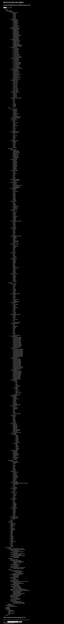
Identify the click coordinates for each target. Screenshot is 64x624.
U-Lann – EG (15, 82)
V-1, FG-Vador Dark (16, 64)
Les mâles (15, 380)
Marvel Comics (16, 267)
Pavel (14, 193)
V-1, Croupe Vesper (16, 67)
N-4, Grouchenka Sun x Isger (16, 235)
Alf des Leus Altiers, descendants (19, 603)
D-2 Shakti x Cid (14, 498)
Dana (14, 513)
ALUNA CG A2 (16, 32)
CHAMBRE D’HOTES (10, 605)
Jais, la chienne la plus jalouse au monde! (18, 567)
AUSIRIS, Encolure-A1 (17, 46)
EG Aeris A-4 (15, 21)
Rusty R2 (15, 163)
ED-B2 (14, 13)
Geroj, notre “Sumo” (14, 559)
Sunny (14, 127)
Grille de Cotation (11, 611)
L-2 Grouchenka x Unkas (15, 293)
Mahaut (14, 279)
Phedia (14, 199)
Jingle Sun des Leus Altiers (18, 351)
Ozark (14, 215)
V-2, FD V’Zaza (16, 52)
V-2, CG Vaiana (16, 51)
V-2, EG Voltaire (16, 49)
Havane (14, 422)
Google (17, 435)
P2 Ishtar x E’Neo (14, 182)
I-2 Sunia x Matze (14, 395)
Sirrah (14, 143)
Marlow (14, 275)
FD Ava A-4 (15, 24)
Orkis (14, 209)
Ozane (12, 537)
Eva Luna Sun (15, 477)
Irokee (14, 412)
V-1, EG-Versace (16, 60)
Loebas (14, 290)
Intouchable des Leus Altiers (18, 366)
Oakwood (15, 212)
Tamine (12, 545)
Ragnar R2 (15, 162)
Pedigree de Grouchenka (17, 562)
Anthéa (14, 469)
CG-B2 (14, 15)
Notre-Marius (15, 245)
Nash (14, 172)
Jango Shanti (15, 326)
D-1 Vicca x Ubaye (14, 507)
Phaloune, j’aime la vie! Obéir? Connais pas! (18, 589)
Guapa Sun (15, 459)
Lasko (14, 296)
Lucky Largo (15, 307)
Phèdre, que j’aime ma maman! (16, 554)
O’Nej (12, 546)
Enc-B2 (14, 18)
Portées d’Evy (15, 579)
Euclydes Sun (15, 472)
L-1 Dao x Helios (14, 302)
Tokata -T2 (15, 95)
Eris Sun (14, 473)
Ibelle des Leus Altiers (17, 371)
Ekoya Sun (15, 475)
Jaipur (14, 317)
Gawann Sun (15, 452)
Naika (14, 177)
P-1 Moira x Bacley (14, 188)
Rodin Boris (13, 529)
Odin (12, 534)
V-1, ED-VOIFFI (16, 59)
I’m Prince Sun (16, 398)
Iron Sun (14, 399)
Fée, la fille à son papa (15, 580)
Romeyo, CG (15, 153)
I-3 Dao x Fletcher (14, 379)
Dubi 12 (14, 506)
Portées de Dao (16, 576)
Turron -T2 (15, 93)
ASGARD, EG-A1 (16, 41)
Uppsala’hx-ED (16, 70)
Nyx (14, 249)
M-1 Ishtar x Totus (14, 273)
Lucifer (14, 309)
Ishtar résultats (15, 565)
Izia (16, 393)
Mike (14, 264)
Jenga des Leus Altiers (17, 338)
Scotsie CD (15, 111)
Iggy (14, 411)
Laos (14, 295)
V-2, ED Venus (15, 48)
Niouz (14, 175)
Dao (14, 500)
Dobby (14, 502)
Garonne (17, 446)
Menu (5, 7)
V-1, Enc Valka (15, 65)
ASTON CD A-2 (16, 31)
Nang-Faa (15, 237)
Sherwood (15, 147)
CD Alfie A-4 (15, 22)
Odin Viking (13, 525)
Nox (14, 174)
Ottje (14, 203)
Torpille (12, 536)
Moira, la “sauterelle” (14, 566)
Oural (12, 531)
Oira (11, 544)
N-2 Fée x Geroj (13, 252)
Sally (14, 139)
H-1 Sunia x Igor (14, 423)
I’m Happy (18, 390)
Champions (8, 607)
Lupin (14, 310)
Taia (14, 98)
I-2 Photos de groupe (17, 404)
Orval (14, 234)
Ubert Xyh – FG (16, 75)
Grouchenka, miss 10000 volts (16, 560)
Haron (14, 416)
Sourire (14, 124)
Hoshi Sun (15, 428)
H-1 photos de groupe (17, 432)
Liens (9, 612)
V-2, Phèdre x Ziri (14, 47)
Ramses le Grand (16, 180)
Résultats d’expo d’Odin (17, 594)
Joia (14, 324)
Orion (14, 232)
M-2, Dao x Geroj (14, 258)
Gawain (17, 440)
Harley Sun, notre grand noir (16, 586)
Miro (14, 278)
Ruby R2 (14, 167)
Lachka (14, 297)
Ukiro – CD (15, 83)
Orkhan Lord (15, 216)
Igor (16, 383)
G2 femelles (15, 443)
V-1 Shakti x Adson (14, 517)
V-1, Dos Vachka (16, 66)
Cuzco (12, 519)
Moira (14, 270)
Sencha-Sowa (15, 132)
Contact (7, 615)
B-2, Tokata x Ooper (14, 12)
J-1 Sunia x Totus (14, 348)
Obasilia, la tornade (14, 552)
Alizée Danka (15, 484)
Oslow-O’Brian (16, 206)
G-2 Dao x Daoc (14, 433)
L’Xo (14, 298)
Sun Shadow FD (16, 113)
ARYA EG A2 (15, 30)
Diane (14, 515)
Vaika (14, 518)
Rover (12, 526)
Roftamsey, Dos (16, 157)
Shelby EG (15, 110)
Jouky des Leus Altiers (17, 337)
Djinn (14, 514)
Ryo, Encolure (15, 156)
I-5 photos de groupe (16, 368)
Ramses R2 (15, 164)
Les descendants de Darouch (18, 571)
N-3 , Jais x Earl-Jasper (15, 243)
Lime (14, 292)
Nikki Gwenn (15, 241)
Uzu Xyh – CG (15, 73)
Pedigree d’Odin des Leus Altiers (19, 593)
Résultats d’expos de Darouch (18, 573)
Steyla (14, 137)
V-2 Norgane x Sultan (14, 516)
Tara (11, 533)
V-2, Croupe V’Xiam (17, 56)
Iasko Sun (15, 396)
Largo (14, 288)
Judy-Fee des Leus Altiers (17, 345)
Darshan (14, 504)
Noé (14, 251)
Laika (14, 308)
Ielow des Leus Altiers (17, 363)
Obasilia (14, 204)
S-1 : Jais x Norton (14, 108)
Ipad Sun (14, 397)
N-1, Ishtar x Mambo (14, 170)
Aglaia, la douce (13, 600)
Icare (14, 409)
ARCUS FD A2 (16, 33)
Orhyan (12, 540)
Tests (9, 614)
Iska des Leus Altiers (17, 373)
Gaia (16, 444)
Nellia (14, 250)
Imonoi (17, 388)
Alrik (14, 468)
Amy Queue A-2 (16, 38)
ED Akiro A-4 (15, 20)
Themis (14, 104)
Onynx (14, 213)
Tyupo (14, 106)
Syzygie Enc (15, 115)
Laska (14, 305)
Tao (14, 102)
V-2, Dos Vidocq (16, 55)
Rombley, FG (15, 155)
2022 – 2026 (10, 11)
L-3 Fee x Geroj (13, 283)
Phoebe (14, 189)
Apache (14, 463)
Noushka (14, 173)
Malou (14, 271)
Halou (14, 418)
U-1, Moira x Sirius (14, 80)
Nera (14, 253)
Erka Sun (15, 479)
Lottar (14, 285)
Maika (14, 280)
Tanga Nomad (13, 541)
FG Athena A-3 (16, 25)
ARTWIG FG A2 (16, 34)
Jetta (14, 332)
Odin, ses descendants (17, 592)
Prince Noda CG (16, 186)
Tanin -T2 (15, 94)
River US (15, 181)
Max (14, 263)
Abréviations (10, 610)
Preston (14, 194)
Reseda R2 (15, 166)
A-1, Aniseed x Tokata (15, 39)
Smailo (14, 130)
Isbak (17, 384)
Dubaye (14, 510)
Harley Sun (15, 431)
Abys (14, 486)
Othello (14, 228)
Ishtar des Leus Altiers (17, 374)
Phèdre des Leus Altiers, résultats (19, 555)
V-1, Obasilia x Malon (15, 58)
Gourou (17, 439)
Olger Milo (13, 528)
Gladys (17, 449)
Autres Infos (8, 609)
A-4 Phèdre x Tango (14, 19)
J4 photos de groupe (16, 322)
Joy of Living (15, 319)
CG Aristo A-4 (15, 23)
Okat (11, 542)
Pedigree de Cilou (16, 585)
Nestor (14, 257)
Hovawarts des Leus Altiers (13, 2)
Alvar (14, 465)
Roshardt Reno (13, 523)
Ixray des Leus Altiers (17, 365)
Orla (14, 202)
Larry (14, 303)
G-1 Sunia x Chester (14, 450)
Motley (14, 261)
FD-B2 (14, 16)
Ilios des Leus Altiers (17, 375)
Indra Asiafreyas (18, 392)
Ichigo (17, 381)
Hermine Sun (15, 426)
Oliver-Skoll (15, 208)
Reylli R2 (15, 169)
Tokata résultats (16, 557)
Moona (14, 260)
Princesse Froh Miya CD (17, 185)
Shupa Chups (15, 122)
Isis (16, 389)
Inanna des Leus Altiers (17, 370)
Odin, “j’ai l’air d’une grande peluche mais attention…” (20, 590)
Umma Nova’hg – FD (17, 74)
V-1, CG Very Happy (17, 62)
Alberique (15, 487)
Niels (14, 248)
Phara (14, 195)
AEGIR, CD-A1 (16, 42)
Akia (14, 485)
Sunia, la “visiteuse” (14, 597)
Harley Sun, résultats (17, 587)
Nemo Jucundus (16, 240)
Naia (14, 176)
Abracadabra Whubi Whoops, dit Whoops (20, 483)
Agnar (14, 466)
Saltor (14, 136)
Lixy (14, 287)
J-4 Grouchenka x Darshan (15, 314)
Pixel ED (14, 183)
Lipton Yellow (15, 304)
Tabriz (12, 539)
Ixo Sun (14, 401)
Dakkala (14, 505)
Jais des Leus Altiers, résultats (18, 568)
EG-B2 (14, 14)
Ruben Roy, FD (16, 154)
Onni (14, 229)
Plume (14, 197)
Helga (14, 419)
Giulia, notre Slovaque (15, 550)
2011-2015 (10, 282)
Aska (14, 470)
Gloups (17, 436)
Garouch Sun (15, 453)
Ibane (17, 391)
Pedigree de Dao (16, 575)
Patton (14, 196)
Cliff (11, 520)
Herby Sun (15, 425)
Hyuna (14, 421)
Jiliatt (14, 330)
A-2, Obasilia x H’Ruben (15, 28)
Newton (14, 246)
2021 (9, 107)
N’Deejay (15, 256)
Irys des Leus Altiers (16, 377)
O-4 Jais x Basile (14, 201)
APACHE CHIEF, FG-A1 (17, 45)
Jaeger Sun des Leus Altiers (18, 352)
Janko (14, 328)
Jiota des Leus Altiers (17, 346)
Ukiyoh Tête (15, 78)
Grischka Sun (15, 455)
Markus (14, 277)
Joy (13, 321)
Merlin (14, 266)
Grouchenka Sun (16, 454)
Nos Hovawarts (8, 547)
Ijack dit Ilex (18, 385)
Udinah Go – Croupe (17, 77)
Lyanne (14, 312)
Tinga (12, 543)
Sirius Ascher (15, 125)
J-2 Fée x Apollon (14, 336)
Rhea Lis (12, 538)
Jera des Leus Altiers (16, 341)
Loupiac (14, 300)
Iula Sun (14, 400)
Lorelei (14, 306)
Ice (16, 382)
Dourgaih (15, 503)
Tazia (12, 530)
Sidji (14, 126)
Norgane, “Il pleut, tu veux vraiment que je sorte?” (19, 581)
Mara (14, 265)
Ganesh (17, 438)
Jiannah (14, 327)
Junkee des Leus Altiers (17, 342)
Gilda (17, 447)
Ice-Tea (17, 386)
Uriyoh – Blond (16, 76)
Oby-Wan (15, 207)
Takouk (14, 103)
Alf (13, 467)
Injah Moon (15, 408)
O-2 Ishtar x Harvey (14, 210)
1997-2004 (10, 521)
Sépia (14, 123)
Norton (14, 239)
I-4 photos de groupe (16, 378)
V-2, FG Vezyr (15, 53)
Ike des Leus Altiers (16, 376)
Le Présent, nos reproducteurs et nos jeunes (15, 548)
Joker (14, 318)
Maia (14, 268)
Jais (14, 331)
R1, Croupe (15, 158)
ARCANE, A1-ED (16, 40)
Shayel (14, 118)
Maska (14, 276)
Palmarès (9, 604)
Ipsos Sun (15, 402)
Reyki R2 (15, 168)
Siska (14, 145)
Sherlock (14, 142)
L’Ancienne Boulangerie (12, 606)
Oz (13, 211)
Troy (14, 100)
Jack (14, 320)
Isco (14, 410)
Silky (14, 133)
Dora (14, 499)
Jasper (14, 316)
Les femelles (15, 387)
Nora (14, 242)
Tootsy (12, 527)
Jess (14, 334)
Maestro (14, 269)
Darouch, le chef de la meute (16, 570)
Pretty (14, 192)
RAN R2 (14, 160)
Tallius (12, 524)
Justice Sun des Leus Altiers (18, 353)
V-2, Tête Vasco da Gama (17, 57)
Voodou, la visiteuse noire (15, 599)
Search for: (5, 621)
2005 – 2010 (10, 460)
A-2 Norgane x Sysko (14, 482)
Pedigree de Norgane (17, 582)
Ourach (12, 522)
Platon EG (15, 184)
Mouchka (15, 281)
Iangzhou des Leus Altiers (17, 367)
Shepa (14, 146)
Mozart (14, 262)
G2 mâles (15, 434)
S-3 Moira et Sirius (14, 119)
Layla (14, 286)
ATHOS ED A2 (16, 29)
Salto (14, 120)
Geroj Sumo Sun (16, 457)
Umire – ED (15, 81)
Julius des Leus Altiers (17, 340)
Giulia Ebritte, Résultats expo (18, 551)
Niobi (14, 238)
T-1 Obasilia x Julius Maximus (16, 97)
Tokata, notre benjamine (15, 556)
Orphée (14, 214)
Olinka (14, 205)
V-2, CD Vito (15, 50)
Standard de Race (11, 613)
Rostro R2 (15, 165)
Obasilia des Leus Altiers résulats (19, 553)
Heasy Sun (15, 424)
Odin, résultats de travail (17, 591)
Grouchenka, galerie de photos (18, 561)
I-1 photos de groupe (16, 413)
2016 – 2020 (10, 148)
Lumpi (14, 284)
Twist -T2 (15, 96)
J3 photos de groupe (16, 335)
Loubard (14, 294)
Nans (14, 255)
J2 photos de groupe (16, 347)
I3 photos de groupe (16, 394)
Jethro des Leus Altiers (17, 344)
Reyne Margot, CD (16, 152)
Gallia (17, 445)
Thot (14, 99)
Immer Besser (15, 407)
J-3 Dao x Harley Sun (14, 323)
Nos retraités (10, 558)
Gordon (17, 437)
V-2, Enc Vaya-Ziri (16, 54)
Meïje (14, 259)
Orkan (14, 231)
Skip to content (9, 7)
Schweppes (15, 135)
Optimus (14, 218)
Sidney (14, 141)
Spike (14, 138)
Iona (14, 414)
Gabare (17, 441)
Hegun (14, 420)
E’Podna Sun (15, 476)
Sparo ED (15, 109)
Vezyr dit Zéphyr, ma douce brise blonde (18, 549)
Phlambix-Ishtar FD (16, 187)
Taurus (14, 105)
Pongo (14, 198)
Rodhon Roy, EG (16, 151)
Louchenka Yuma (16, 301)
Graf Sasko (18, 442)
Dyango (14, 508)
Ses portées (15, 563)
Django (14, 511)
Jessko (14, 315)
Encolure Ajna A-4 (16, 26)
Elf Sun (14, 480)
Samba (14, 144)
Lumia (14, 291)
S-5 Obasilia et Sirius (14, 140)
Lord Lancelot (15, 299)
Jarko (14, 325)
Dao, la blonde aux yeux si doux (16, 574)
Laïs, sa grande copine (15, 577)
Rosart (12, 535)
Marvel (14, 272)
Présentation (8, 608)
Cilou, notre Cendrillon (15, 584)
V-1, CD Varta (15, 61)
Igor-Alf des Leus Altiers (17, 372)
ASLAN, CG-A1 (16, 43)
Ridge (12, 532)
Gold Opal (17, 448)
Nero (14, 254)
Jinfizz (14, 333)
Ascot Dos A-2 (15, 36)
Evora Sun (15, 474)
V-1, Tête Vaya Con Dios (17, 68)
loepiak (14, 289)
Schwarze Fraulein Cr (17, 116)
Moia (14, 274)
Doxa (14, 501)
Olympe (14, 217)
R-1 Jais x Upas (13, 149)
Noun (14, 178)
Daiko (14, 512)
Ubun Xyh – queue (16, 79)
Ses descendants (18, 572)
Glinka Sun (15, 458)
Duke (14, 509)
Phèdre (14, 200)
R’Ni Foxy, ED (16, 150)
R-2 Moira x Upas (14, 159)
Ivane (14, 406)
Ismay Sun (15, 403)
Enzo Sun (15, 478)
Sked (14, 121)
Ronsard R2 (15, 161)
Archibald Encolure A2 (17, 35)
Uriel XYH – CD (16, 72)
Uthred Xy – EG (16, 71)
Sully (14, 129)
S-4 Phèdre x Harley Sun (15, 131)
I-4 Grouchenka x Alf (14, 369)
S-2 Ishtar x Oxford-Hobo (15, 117)
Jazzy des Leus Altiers (17, 343)
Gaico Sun (15, 451)
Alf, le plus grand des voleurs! (16, 601)
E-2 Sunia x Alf (13, 471)
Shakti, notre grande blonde (15, 595)
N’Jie (14, 244)
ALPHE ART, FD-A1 (17, 44)
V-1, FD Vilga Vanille (17, 63)
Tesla (14, 101)
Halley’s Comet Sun (16, 429)
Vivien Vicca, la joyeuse (15, 596)
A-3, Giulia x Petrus (14, 27)
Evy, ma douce (13, 578)
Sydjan (14, 128)
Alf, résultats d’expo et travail (18, 602)
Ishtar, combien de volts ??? (15, 564)
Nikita (14, 247)
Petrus (14, 190)
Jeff (14, 329)
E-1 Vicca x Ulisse (14, 488)
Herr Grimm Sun (16, 430)
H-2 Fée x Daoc (13, 415)
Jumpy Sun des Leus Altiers (18, 349)
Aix (14, 464)
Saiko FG (15, 114)
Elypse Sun (15, 481)
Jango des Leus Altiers (17, 339)
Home (7, 9)
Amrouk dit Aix (16, 462)
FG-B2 (14, 17)
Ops (14, 233)
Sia (13, 134)
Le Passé (9, 569)
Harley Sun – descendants (17, 588)
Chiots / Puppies (9, 10)
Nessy (14, 171)
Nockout (14, 236)
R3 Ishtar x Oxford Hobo (15, 179)
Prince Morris (15, 191)
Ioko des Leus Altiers (17, 364)
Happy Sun (15, 427)
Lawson (14, 313)
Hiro (14, 417)
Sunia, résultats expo (16, 598)
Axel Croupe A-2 (16, 37)
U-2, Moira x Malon (14, 69)
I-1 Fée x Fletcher (14, 405)
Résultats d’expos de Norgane (18, 583)
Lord (14, 311)
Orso (14, 230)
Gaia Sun (15, 456)
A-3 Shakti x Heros (14, 461)
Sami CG (15, 112)
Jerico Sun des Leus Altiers (18, 350)
